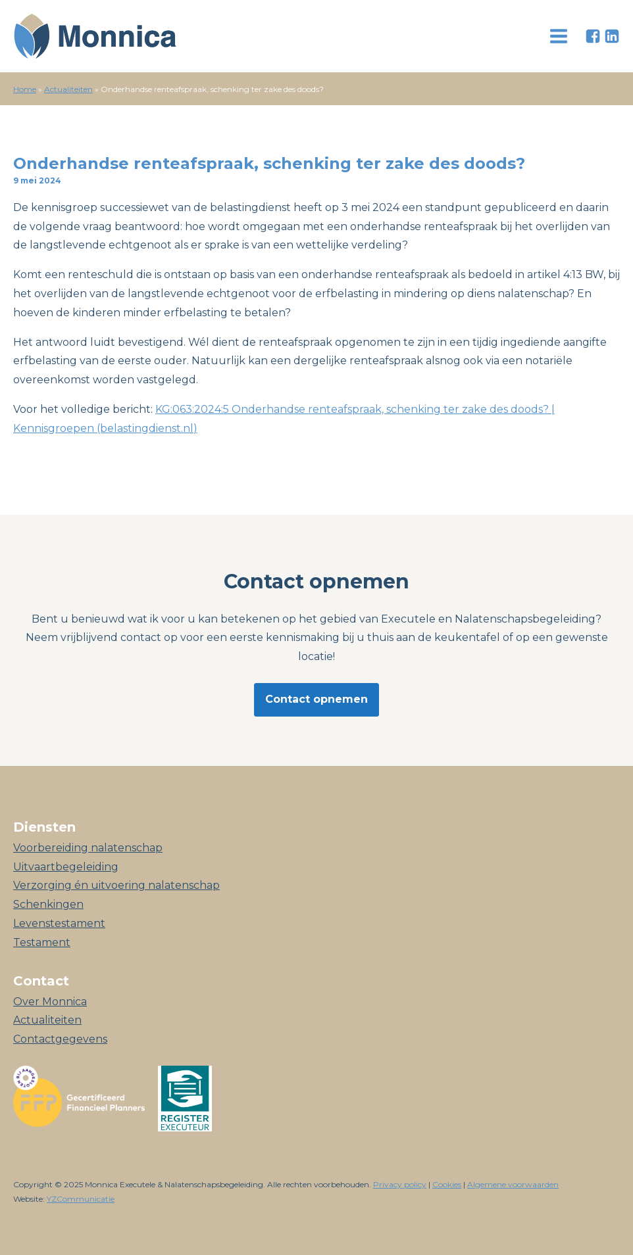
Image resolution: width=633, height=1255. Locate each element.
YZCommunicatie (80, 1199)
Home (24, 89)
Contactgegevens (60, 1039)
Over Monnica (50, 1001)
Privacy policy (399, 1184)
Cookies (446, 1184)
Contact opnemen (316, 699)
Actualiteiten (68, 89)
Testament (41, 942)
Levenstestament (59, 923)
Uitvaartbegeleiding (65, 867)
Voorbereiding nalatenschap (88, 847)
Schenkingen (48, 904)
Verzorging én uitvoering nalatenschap (116, 885)
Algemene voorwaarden (513, 1184)
